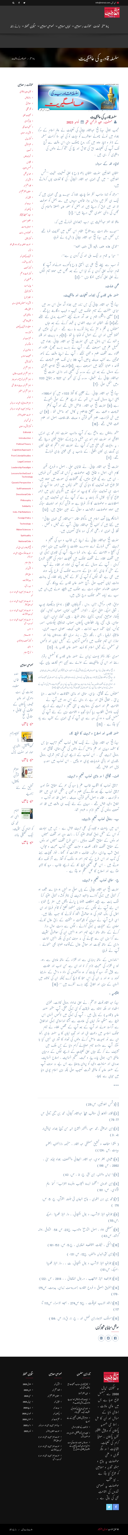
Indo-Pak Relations (22, 512)
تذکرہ (29, 250)
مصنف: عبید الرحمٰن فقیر (99, 122)
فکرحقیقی (28, 109)
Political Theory (23, 444)
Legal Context (24, 462)
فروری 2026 (26, 1413)
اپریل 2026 (27, 1402)
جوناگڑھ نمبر (28, 344)
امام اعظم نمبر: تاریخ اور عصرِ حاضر (21, 379)
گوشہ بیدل (28, 138)
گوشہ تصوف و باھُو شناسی (24, 641)
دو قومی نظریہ (27, 315)
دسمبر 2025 (27, 1425)
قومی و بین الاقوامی (25, 92)
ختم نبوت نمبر (27, 338)
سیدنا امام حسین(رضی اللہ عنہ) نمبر (20, 409)
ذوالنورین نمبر (27, 350)
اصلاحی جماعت (26, 227)
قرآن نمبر (28, 180)
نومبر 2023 (73, 122)
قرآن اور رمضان (26, 133)
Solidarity (26, 506)
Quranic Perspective (21, 482)
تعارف (96, 26)
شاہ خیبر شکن (27, 174)
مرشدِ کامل (28, 97)
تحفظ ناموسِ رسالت (25, 233)
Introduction (25, 438)
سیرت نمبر (28, 203)
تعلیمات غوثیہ (27, 115)
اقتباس (28, 162)
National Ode (25, 541)
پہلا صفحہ (105, 26)
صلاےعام (27, 635)
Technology (25, 524)
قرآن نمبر (28, 568)
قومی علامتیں (27, 320)
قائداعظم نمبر (27, 185)
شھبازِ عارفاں (27, 156)
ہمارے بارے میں (26, 1529)
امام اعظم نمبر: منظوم (25, 391)
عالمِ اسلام (28, 562)
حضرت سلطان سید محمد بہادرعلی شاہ (20, 244)
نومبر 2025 (27, 1431)
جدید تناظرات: (26, 580)
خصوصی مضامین (45, 26)
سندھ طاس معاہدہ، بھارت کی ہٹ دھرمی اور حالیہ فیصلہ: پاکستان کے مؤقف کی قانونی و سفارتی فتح (79, 1445)
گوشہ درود (28, 332)
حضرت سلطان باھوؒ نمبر (24, 415)
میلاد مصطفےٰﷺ (25, 215)
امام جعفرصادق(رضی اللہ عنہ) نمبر (20, 403)
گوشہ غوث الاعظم (25, 274)
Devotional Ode (23, 494)
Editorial (27, 432)
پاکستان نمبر (28, 209)
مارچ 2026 (27, 1408)
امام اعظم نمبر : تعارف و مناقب (21, 373)
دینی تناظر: (28, 574)
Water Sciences (23, 529)
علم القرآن (28, 144)
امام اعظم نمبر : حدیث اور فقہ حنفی (21, 385)
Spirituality (26, 535)
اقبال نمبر (28, 197)
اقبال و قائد (28, 309)
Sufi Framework (24, 488)
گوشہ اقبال (28, 238)
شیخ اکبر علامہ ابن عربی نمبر (23, 547)
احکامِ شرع (27, 297)
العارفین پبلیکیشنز (103, 1529)
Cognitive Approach (21, 450)
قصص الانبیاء (27, 168)
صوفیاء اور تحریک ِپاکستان (23, 326)
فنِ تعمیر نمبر (27, 420)
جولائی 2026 (27, 1384)
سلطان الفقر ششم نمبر (25, 191)
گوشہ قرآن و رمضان (25, 426)
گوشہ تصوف (27, 268)
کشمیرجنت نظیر (27, 127)
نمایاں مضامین (63, 26)
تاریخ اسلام (27, 652)
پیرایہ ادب (27, 285)
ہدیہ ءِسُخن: (27, 586)
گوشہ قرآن (28, 362)
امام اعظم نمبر (27, 368)
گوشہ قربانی (28, 291)
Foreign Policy (24, 518)
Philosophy (25, 500)
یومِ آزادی (28, 121)
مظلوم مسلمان (26, 221)
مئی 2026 (27, 1396)
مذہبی (29, 646)
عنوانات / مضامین (82, 26)
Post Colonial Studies (21, 456)
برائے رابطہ (15, 26)
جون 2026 (27, 1390)
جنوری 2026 (27, 1419)
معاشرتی (28, 103)
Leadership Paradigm (21, 467)
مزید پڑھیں (27, 723)
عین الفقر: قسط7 (83, 1393)
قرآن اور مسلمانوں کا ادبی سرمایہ (21, 303)
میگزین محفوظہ (29, 26)
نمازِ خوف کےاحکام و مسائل (80, 1427)
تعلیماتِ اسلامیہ (26, 356)
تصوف (28, 150)
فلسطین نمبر (27, 280)
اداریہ (29, 629)
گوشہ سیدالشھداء (26, 262)
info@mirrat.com (103, 3)
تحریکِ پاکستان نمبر (25, 256)
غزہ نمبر (29, 397)
